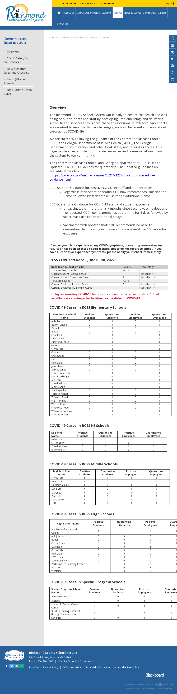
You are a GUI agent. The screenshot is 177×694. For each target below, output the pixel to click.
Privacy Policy (153, 685)
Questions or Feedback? (135, 685)
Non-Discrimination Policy (43, 667)
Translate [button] (108, 3)
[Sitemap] (21, 666)
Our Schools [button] (88, 3)
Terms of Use (166, 685)
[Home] (59, 12)
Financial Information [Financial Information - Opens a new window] (98, 667)
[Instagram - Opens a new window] (16, 666)
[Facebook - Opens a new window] (6, 666)
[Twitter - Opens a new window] (11, 666)
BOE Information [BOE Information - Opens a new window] (72, 667)
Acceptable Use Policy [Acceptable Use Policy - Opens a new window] (126, 667)
